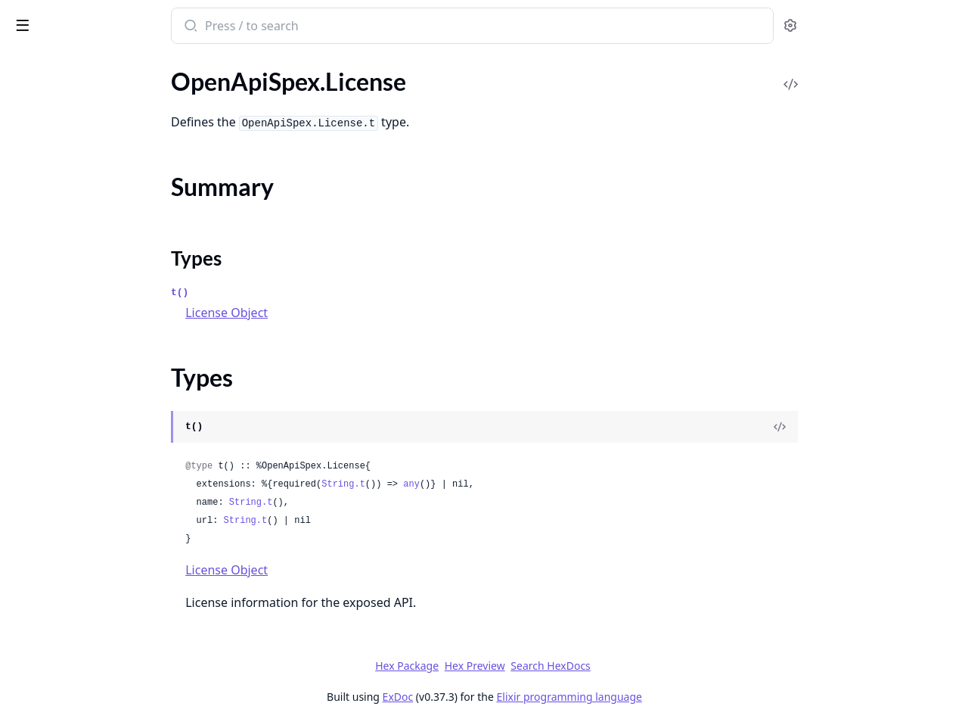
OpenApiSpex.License (67, 119)
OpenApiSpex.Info (59, 78)
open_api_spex (59, 18)
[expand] (211, 81)
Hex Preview (587, 665)
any (525, 484)
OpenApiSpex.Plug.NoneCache (91, 518)
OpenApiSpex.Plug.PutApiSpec (91, 559)
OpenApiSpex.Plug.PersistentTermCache (107, 538)
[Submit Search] (302, 27)
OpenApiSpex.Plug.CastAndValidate (105, 477)
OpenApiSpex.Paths (63, 395)
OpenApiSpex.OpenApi (72, 273)
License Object (340, 312)
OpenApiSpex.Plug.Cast (73, 457)
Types (41, 164)
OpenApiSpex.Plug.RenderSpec (92, 579)
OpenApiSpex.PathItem (73, 375)
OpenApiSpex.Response (73, 702)
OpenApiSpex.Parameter (76, 354)
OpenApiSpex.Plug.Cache (77, 436)
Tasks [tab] (166, 64)
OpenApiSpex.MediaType (77, 211)
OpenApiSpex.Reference (74, 661)
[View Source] (893, 426)
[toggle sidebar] (207, 24)
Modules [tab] (91, 64)
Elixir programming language (682, 696)
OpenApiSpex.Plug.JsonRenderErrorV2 (107, 497)
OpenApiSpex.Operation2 (79, 334)
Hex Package (520, 665)
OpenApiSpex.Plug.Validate (82, 640)
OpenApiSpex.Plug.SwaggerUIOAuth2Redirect (107, 620)
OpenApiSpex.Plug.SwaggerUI (89, 600)
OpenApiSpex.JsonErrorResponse (99, 99)
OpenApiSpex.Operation (75, 313)
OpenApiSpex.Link (59, 191)
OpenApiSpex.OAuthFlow (79, 232)
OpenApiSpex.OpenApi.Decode (93, 293)
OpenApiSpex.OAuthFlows (82, 252)
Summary (51, 145)
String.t (457, 484)
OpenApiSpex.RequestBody (83, 681)
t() (293, 292)
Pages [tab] (27, 64)
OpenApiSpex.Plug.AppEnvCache (98, 416)
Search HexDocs (663, 666)
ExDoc (510, 696)
